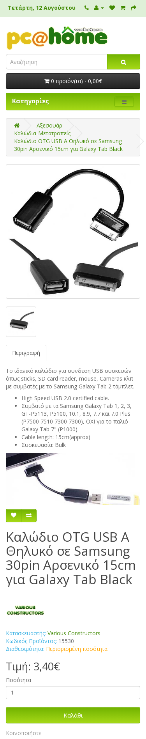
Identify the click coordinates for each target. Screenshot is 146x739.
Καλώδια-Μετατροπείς (42, 133)
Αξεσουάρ (49, 125)
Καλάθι (73, 715)
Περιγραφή (26, 352)
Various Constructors (73, 633)
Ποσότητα (18, 680)
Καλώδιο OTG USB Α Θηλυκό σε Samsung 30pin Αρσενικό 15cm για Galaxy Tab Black (68, 144)
